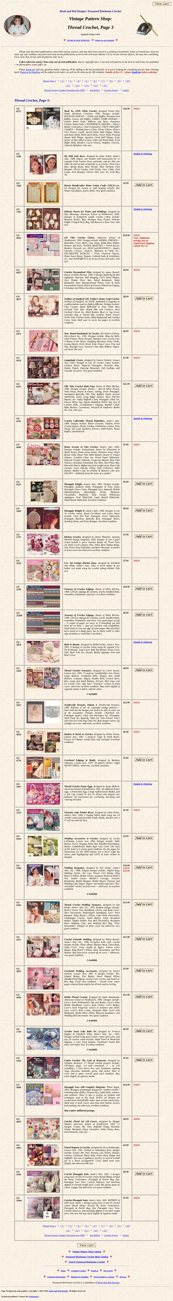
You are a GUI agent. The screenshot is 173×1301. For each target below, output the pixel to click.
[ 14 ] (95, 85)
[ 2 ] (62, 81)
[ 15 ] (104, 85)
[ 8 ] (111, 81)
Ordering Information (56, 1277)
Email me (30, 69)
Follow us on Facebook (104, 40)
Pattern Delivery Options (104, 1277)
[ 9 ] (119, 81)
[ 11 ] (68, 85)
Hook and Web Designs (58, 1291)
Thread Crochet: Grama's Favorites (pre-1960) (64, 90)
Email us (94, 1271)
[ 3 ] (70, 81)
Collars (125, 90)
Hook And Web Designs (108, 1282)
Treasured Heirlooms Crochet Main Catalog (86, 1257)
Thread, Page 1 (49, 81)
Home (63, 1271)
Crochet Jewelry (111, 90)
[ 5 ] (86, 81)
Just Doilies (95, 90)
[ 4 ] (78, 81)
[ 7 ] (103, 81)
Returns (123, 1277)
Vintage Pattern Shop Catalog (86, 1251)
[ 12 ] (77, 85)
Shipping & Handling (30, 72)
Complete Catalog (78, 1271)
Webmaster (33, 1296)
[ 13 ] (86, 85)
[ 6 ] (95, 81)
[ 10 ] (127, 81)
